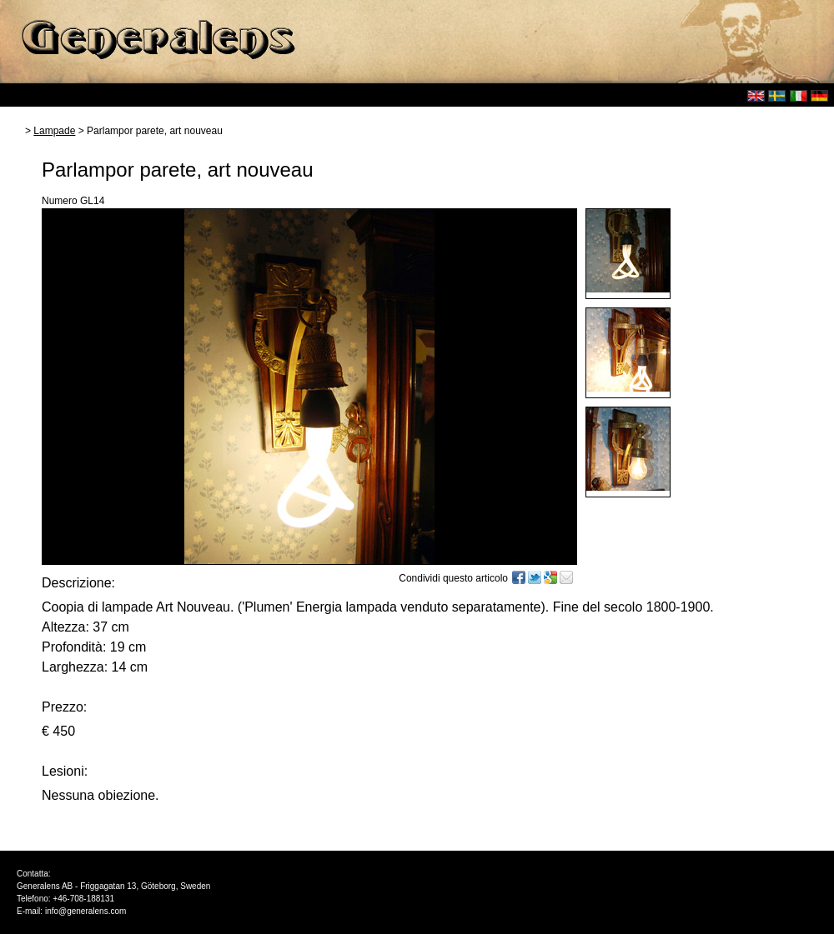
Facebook (518, 577)
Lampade (54, 131)
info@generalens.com (85, 911)
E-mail (566, 577)
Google (550, 577)
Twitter (534, 577)
